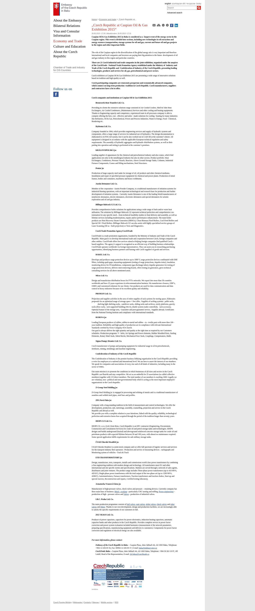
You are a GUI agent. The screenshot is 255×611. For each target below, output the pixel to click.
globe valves (151, 504)
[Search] (199, 8)
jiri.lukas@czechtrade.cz (139, 554)
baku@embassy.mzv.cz (148, 548)
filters (103, 507)
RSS (116, 602)
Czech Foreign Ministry (62, 602)
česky (198, 3)
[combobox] (182, 8)
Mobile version (107, 602)
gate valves (140, 504)
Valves (126, 494)
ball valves (131, 504)
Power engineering (166, 491)
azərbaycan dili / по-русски (183, 3)
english (168, 3)
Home (94, 19)
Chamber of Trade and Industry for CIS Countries (69, 69)
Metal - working (120, 491)
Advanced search (174, 13)
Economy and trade (107, 19)
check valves (162, 504)
